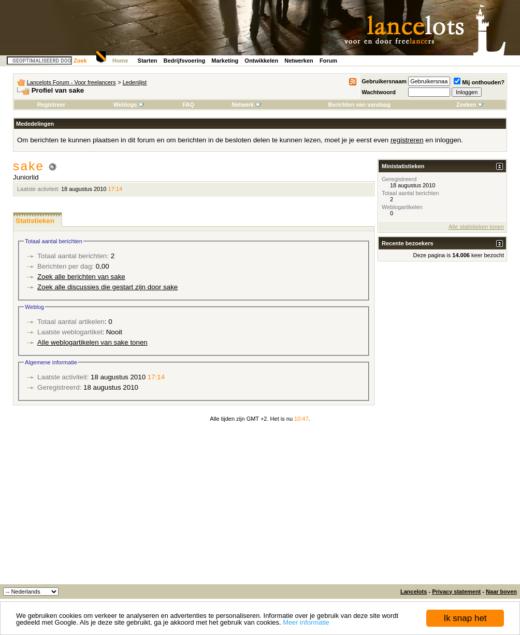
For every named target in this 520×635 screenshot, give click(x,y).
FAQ (188, 104)
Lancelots (413, 591)
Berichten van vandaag (359, 104)
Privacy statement (456, 591)
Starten (147, 60)
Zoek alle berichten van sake (81, 276)
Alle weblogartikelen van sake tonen (92, 342)
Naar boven (501, 591)
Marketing (224, 60)
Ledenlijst (135, 82)
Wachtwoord (379, 92)
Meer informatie (306, 623)
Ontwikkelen (261, 60)
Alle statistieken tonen (476, 227)
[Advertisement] (260, 506)
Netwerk (246, 104)
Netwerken (298, 60)
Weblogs (129, 104)
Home (120, 60)
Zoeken (470, 104)
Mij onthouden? (479, 82)
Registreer (51, 104)
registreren (407, 140)
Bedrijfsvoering (185, 60)
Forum (328, 60)
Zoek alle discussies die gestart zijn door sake (107, 287)
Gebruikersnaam (384, 81)
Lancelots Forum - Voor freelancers (71, 82)
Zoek (80, 60)
